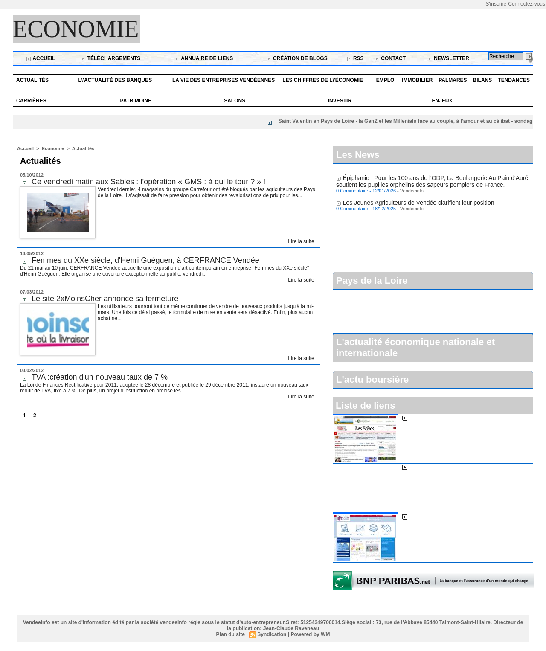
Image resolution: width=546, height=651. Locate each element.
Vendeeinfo (412, 192)
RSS (355, 58)
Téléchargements (110, 58)
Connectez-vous (526, 4)
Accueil (40, 58)
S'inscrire (495, 4)
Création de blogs (297, 58)
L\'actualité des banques (115, 80)
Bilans (482, 80)
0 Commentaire (352, 192)
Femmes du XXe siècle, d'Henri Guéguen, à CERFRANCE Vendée (145, 260)
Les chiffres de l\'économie (322, 80)
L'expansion (425, 467)
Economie (76, 29)
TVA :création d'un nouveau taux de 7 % (100, 377)
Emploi (386, 80)
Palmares (453, 80)
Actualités (32, 80)
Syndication (271, 634)
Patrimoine (136, 101)
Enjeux (442, 101)
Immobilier (417, 80)
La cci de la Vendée (435, 516)
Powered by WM (310, 634)
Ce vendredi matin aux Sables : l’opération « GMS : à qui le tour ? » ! (148, 181)
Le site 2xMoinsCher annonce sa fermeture (105, 298)
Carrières (31, 101)
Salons (234, 101)
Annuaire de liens (203, 58)
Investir (339, 101)
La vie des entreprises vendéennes (223, 80)
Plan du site (230, 634)
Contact (390, 58)
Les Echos (423, 417)
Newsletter (448, 58)
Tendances (514, 80)
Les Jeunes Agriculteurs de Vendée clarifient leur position (418, 204)
